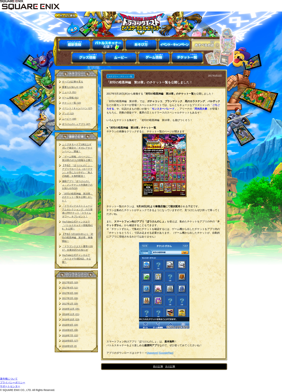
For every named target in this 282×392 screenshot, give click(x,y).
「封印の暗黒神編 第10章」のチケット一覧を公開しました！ (77, 197)
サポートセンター (10, 386)
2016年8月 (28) (70, 330)
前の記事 (158, 366)
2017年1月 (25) (70, 303)
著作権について (9, 378)
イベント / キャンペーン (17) (77, 108)
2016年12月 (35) (70, 309)
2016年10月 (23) (70, 319)
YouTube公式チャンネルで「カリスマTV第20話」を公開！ (76, 258)
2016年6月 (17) (70, 340)
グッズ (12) (68, 113)
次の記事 (170, 366)
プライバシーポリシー (12, 382)
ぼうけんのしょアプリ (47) (76, 124)
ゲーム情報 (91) (70, 97)
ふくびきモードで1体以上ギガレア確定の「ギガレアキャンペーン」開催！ (77, 148)
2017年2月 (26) (70, 298)
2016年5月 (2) (69, 346)
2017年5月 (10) (70, 282)
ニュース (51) (69, 92)
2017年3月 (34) (70, 293)
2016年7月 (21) (70, 335)
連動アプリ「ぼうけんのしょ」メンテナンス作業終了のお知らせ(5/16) (77, 185)
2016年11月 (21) (70, 314)
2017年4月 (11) (70, 287)
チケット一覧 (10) (71, 103)
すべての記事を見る (72, 81)
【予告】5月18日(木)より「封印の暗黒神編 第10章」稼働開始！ (77, 237)
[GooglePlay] (166, 352)
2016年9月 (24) (70, 325)
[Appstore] (152, 352)
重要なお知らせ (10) (72, 87)
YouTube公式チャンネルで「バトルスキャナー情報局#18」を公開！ (77, 225)
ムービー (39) (69, 119)
